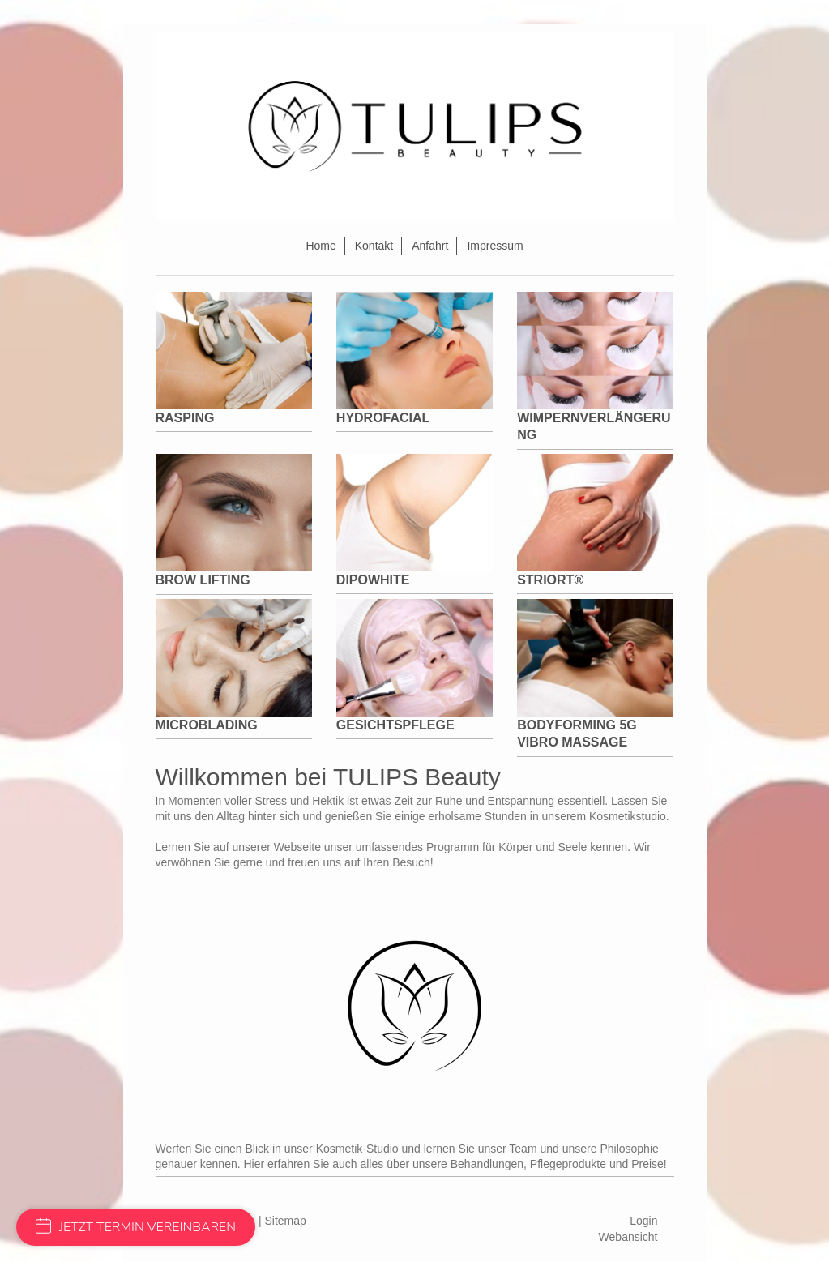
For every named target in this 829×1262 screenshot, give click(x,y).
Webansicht (628, 1236)
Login (643, 1220)
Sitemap (285, 1220)
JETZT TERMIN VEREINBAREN (136, 1227)
